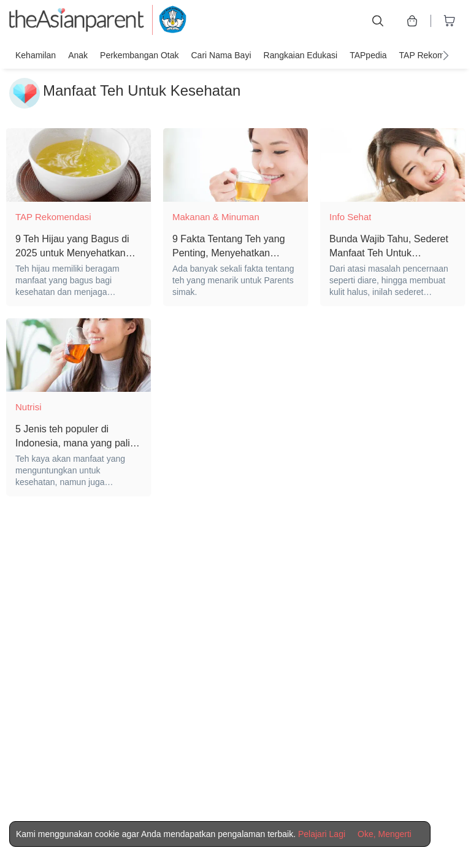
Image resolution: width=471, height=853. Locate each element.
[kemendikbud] (166, 21)
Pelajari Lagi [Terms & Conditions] (321, 834)
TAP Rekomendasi (434, 55)
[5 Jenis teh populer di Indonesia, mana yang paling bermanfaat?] (78, 355)
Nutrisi (28, 407)
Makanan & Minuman (215, 217)
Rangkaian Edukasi (301, 55)
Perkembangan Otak (139, 55)
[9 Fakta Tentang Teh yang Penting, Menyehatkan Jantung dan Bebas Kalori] (235, 165)
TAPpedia (368, 55)
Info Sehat (350, 217)
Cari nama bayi (221, 55)
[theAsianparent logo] (76, 21)
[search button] (377, 21)
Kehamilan (35, 55)
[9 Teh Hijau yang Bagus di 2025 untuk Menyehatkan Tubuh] (78, 165)
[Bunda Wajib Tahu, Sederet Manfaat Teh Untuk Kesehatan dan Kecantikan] (392, 165)
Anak (78, 55)
